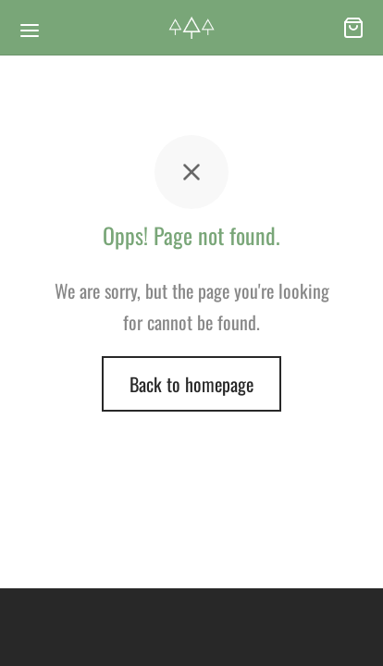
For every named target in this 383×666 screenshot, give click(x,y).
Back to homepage (191, 384)
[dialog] (348, 629)
